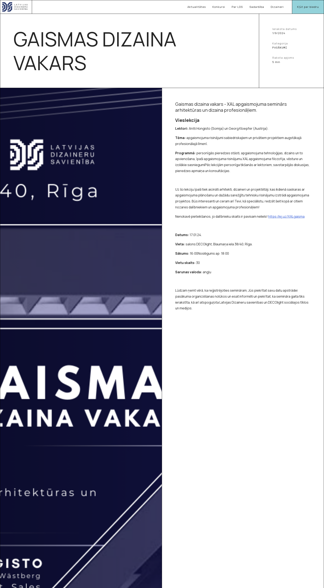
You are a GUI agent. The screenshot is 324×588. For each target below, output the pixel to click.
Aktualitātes (196, 7)
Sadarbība (256, 7)
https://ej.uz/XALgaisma (286, 216)
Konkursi (218, 7)
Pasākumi (279, 47)
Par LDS (237, 7)
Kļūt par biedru (308, 7)
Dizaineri (277, 7)
